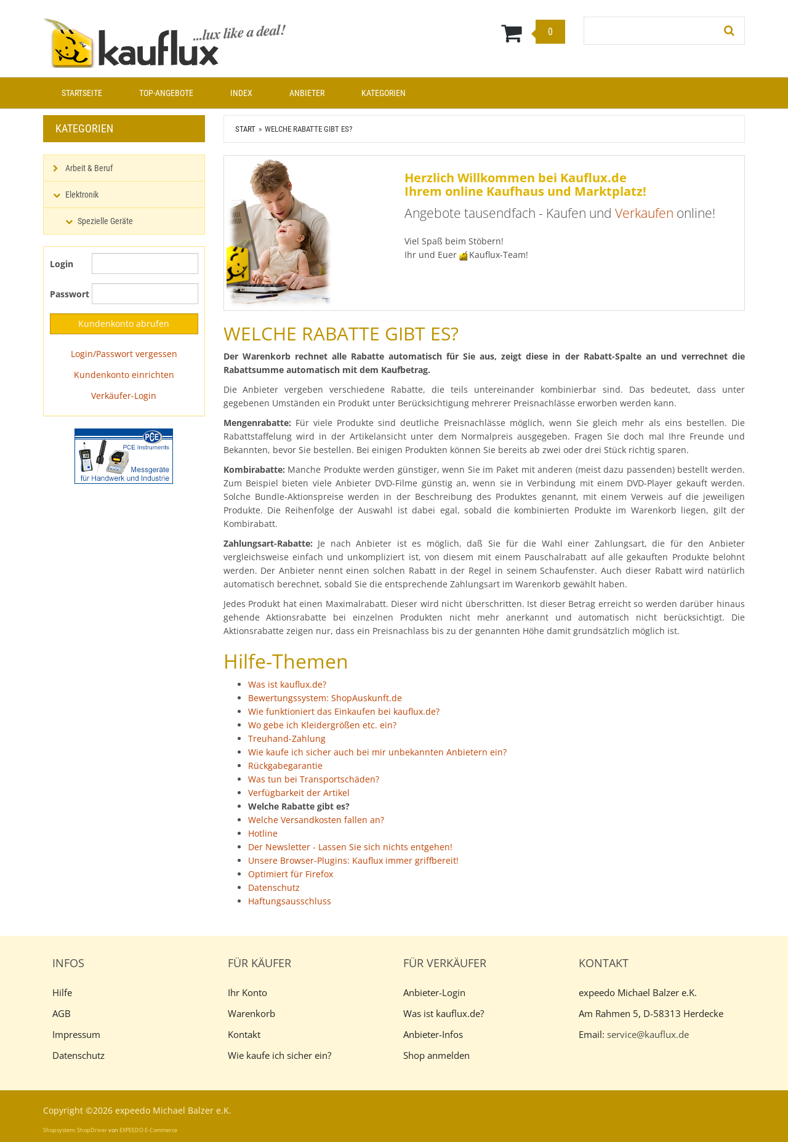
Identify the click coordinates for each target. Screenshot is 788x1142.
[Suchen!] (729, 31)
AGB (61, 1013)
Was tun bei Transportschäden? (313, 779)
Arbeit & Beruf (89, 168)
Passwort (66, 294)
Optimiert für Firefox (290, 874)
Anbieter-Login (434, 992)
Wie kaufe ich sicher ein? (279, 1055)
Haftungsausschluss (289, 901)
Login (61, 264)
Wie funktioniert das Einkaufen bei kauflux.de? (344, 711)
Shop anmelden (436, 1055)
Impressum (76, 1034)
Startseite (82, 93)
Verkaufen (644, 213)
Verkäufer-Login (123, 395)
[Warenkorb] (454, 33)
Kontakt (244, 1034)
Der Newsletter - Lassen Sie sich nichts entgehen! (350, 847)
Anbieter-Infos (433, 1034)
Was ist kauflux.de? (287, 684)
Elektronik (81, 194)
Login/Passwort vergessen (124, 354)
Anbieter (306, 93)
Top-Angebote (166, 93)
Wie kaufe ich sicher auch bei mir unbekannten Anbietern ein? (377, 752)
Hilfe (62, 992)
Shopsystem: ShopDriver (75, 1130)
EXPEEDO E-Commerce (148, 1130)
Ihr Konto (247, 992)
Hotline (263, 833)
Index (241, 93)
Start (245, 129)
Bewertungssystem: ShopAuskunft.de (325, 698)
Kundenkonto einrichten (124, 374)
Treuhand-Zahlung (287, 738)
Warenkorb (251, 1013)
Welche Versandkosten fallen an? (316, 820)
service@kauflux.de (648, 1034)
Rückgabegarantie (285, 765)
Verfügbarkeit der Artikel (299, 792)
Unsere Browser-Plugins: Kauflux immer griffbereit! (353, 860)
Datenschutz (274, 887)
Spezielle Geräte (105, 221)
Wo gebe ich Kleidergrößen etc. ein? (322, 725)
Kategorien (383, 93)
